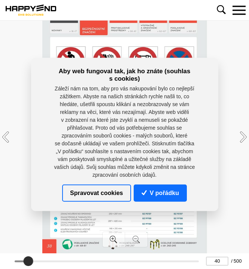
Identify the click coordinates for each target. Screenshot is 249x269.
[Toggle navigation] (239, 10)
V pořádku (160, 192)
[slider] (28, 261)
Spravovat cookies (96, 192)
